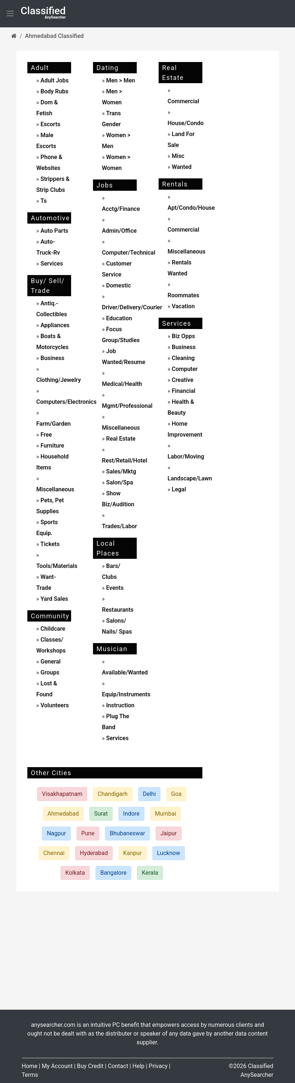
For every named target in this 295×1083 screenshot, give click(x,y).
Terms (30, 1074)
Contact (118, 1066)
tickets (49, 544)
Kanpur (132, 853)
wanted (180, 166)
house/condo (186, 123)
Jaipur (168, 833)
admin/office (119, 230)
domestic (118, 285)
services (51, 263)
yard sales (53, 598)
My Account (57, 1066)
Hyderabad (94, 853)
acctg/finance (121, 208)
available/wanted (125, 672)
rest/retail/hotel (124, 460)
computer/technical (128, 252)
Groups (49, 672)
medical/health (122, 383)
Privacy (158, 1066)
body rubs (54, 91)
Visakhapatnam (62, 793)
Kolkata (75, 872)
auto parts (53, 230)
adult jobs (54, 80)
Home (30, 1066)
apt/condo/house (191, 207)
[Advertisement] (246, 169)
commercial (183, 101)
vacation (182, 306)
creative (181, 379)
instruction (120, 705)
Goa (176, 793)
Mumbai (165, 813)
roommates (183, 295)
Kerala (150, 872)
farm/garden (53, 423)
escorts (50, 124)
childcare (52, 628)
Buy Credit (90, 1066)
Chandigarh (113, 793)
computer (184, 368)
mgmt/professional (127, 405)
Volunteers (54, 705)
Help (138, 1066)
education (118, 318)
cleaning (182, 358)
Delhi (149, 793)
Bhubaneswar (127, 833)
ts (43, 200)
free (45, 434)
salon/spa (119, 482)
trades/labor (119, 526)
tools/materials (57, 565)
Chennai (54, 853)
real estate (120, 438)
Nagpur (56, 833)
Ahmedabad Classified (54, 35)
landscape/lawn (190, 478)
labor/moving (186, 456)
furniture (51, 445)
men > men (120, 80)
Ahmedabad (63, 813)
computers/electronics (66, 401)
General (50, 661)
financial (182, 390)
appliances (54, 325)
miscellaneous (55, 489)
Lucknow (169, 853)
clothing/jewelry (58, 379)
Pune (87, 833)
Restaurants (118, 609)
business (51, 358)
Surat (101, 813)
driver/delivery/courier (132, 307)
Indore (131, 813)
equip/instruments (126, 694)
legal (178, 489)
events (114, 587)
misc (177, 155)
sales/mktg (120, 471)
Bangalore (113, 872)
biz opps (182, 336)
